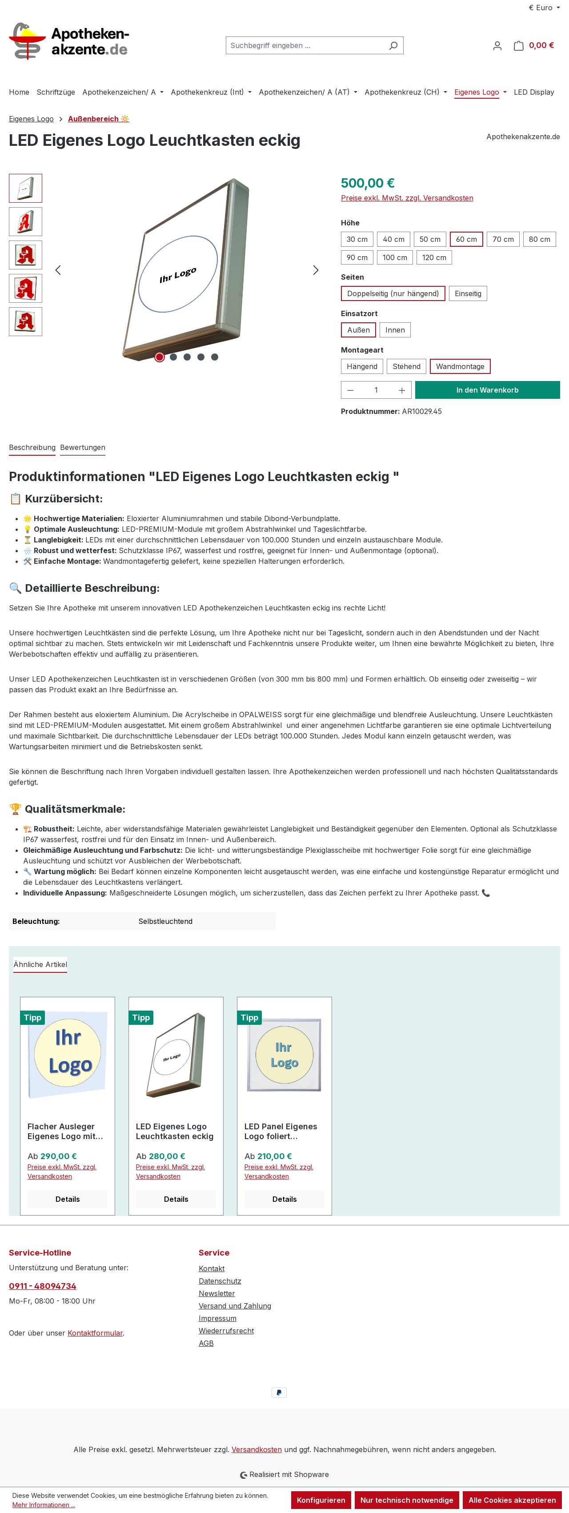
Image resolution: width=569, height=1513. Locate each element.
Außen (358, 329)
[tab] (32, 448)
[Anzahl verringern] (350, 390)
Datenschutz (220, 1280)
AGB (206, 1343)
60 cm (466, 239)
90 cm (357, 257)
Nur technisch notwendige (407, 1500)
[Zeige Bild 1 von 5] (159, 357)
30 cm (357, 239)
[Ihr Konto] (497, 45)
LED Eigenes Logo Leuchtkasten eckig (175, 1131)
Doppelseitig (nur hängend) (393, 293)
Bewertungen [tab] (82, 447)
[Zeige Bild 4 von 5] (200, 357)
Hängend (362, 366)
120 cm (434, 257)
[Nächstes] (316, 269)
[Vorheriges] (57, 269)
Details (68, 1199)
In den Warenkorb (488, 389)
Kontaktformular (95, 1332)
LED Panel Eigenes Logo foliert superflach (280, 1131)
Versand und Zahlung (235, 1305)
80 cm (539, 239)
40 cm (394, 239)
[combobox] (304, 45)
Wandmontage (460, 366)
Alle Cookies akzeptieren (512, 1500)
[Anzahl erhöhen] (402, 390)
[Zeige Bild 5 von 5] (214, 357)
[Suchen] (393, 45)
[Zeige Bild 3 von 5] (187, 357)
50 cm (430, 239)
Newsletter (217, 1293)
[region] (166, 269)
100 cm (395, 257)
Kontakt (211, 1268)
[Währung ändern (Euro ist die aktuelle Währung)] (544, 7)
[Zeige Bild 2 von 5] (173, 357)
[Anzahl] (376, 390)
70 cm (503, 239)
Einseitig (468, 293)
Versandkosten (257, 1449)
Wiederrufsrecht (226, 1330)
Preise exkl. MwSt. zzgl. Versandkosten (407, 197)
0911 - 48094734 (42, 1286)
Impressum (217, 1318)
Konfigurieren (321, 1500)
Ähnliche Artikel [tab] (40, 964)
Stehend (407, 366)
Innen (395, 329)
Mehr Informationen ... (43, 1505)
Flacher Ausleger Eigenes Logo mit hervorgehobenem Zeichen (64, 1131)
